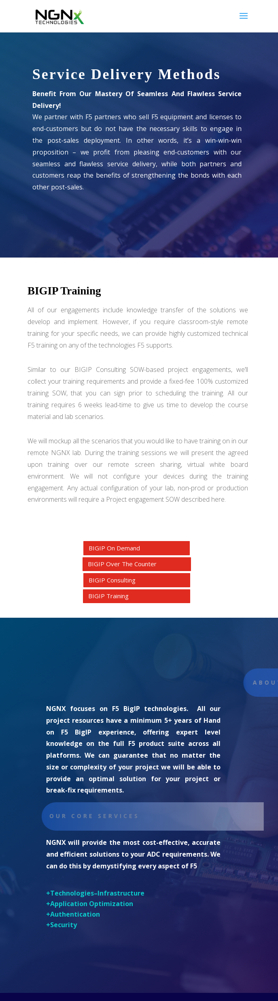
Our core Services (100, 816)
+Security (61, 924)
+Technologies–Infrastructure (95, 893)
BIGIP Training (108, 596)
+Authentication (73, 914)
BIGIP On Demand (114, 548)
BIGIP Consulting (112, 580)
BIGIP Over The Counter (122, 564)
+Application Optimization (89, 903)
